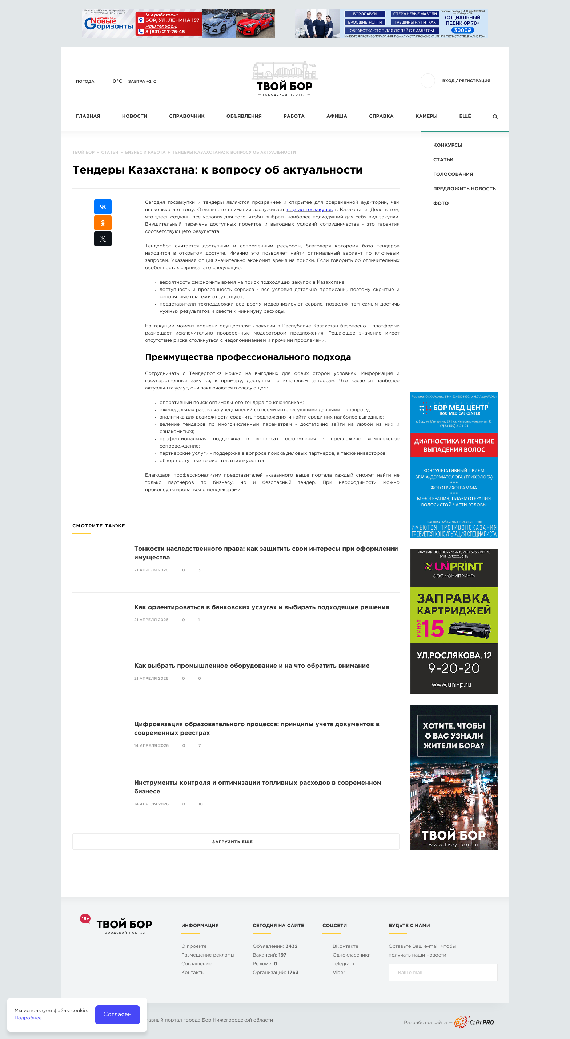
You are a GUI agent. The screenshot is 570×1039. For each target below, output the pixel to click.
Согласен (118, 1014)
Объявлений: (275, 947)
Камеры (427, 117)
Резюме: (265, 964)
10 (200, 804)
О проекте (193, 947)
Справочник (187, 117)
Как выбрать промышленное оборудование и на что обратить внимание (252, 666)
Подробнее (28, 1018)
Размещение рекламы (207, 956)
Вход (448, 81)
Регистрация (474, 81)
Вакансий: (269, 956)
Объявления (244, 117)
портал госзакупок (309, 210)
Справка (381, 117)
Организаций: (275, 973)
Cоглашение (196, 964)
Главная (88, 117)
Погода (85, 82)
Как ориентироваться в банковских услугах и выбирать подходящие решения (261, 607)
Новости (134, 117)
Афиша (336, 117)
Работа (294, 117)
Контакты (193, 973)
